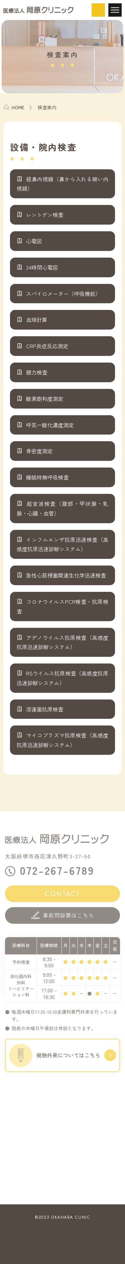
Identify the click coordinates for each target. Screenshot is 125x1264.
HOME (14, 107)
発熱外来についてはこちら (62, 1059)
